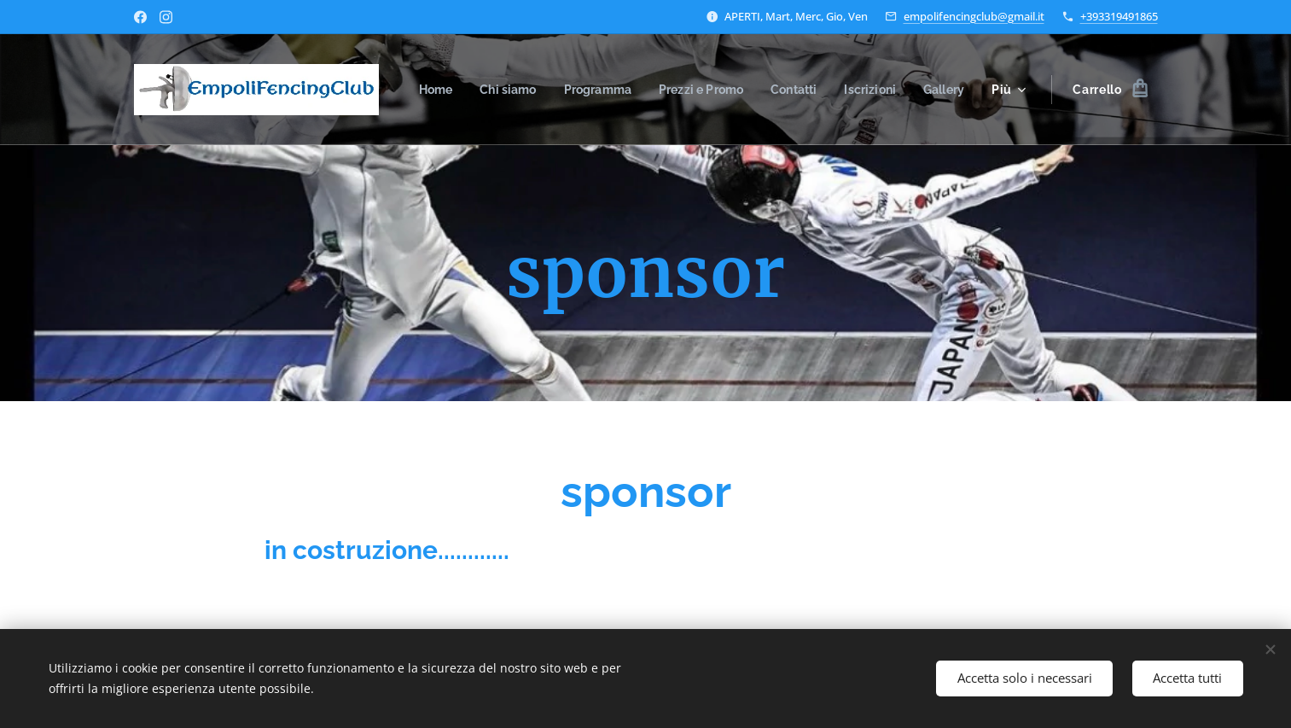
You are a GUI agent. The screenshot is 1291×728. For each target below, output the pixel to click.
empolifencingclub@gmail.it (974, 16)
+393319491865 (1119, 16)
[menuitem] (484, 89)
